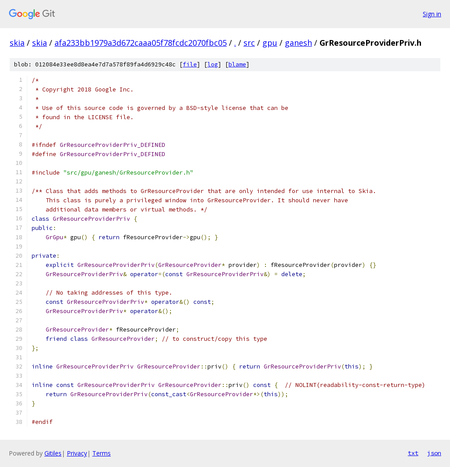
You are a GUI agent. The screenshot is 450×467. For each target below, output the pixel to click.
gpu (269, 42)
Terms (101, 453)
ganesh (298, 42)
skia (17, 42)
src (249, 42)
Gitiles (53, 453)
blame (237, 64)
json (434, 453)
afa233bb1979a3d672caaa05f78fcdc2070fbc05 (140, 42)
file (190, 64)
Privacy (77, 453)
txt (413, 453)
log (212, 64)
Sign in (432, 14)
